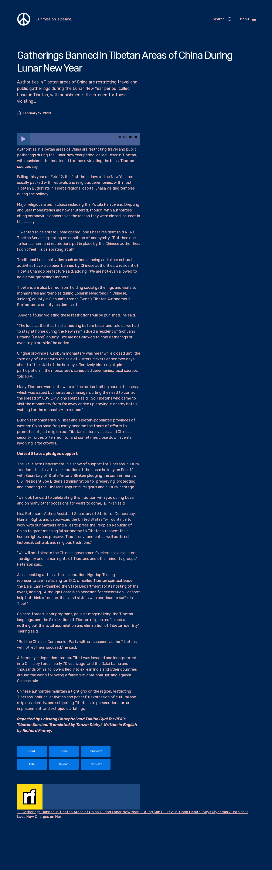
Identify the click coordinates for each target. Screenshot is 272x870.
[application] (78, 139)
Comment (96, 751)
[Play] (23, 139)
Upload (63, 764)
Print (31, 751)
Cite (32, 764)
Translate (95, 764)
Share (64, 751)
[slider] (85, 139)
